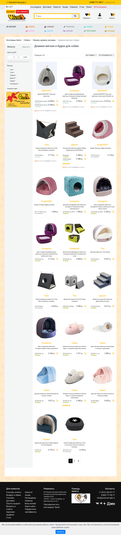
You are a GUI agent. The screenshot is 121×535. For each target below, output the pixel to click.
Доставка (47, 7)
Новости (57, 7)
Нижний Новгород (17, 2)
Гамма (12, 81)
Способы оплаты (13, 492)
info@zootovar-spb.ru (106, 498)
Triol (11, 70)
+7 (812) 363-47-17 (107, 492)
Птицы (109, 27)
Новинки (74, 7)
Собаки (49, 27)
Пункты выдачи (34, 7)
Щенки (48, 31)
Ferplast (12, 75)
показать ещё (12, 88)
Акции (65, 7)
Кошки (30, 27)
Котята (30, 31)
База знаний (30, 503)
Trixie (12, 72)
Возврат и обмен (13, 495)
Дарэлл (12, 78)
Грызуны (68, 27)
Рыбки (87, 27)
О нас (81, 7)
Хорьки (68, 31)
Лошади (110, 31)
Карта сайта (30, 506)
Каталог (11, 27)
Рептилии (89, 31)
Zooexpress (14, 84)
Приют (89, 7)
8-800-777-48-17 (108, 495)
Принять (60, 532)
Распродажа (100, 7)
